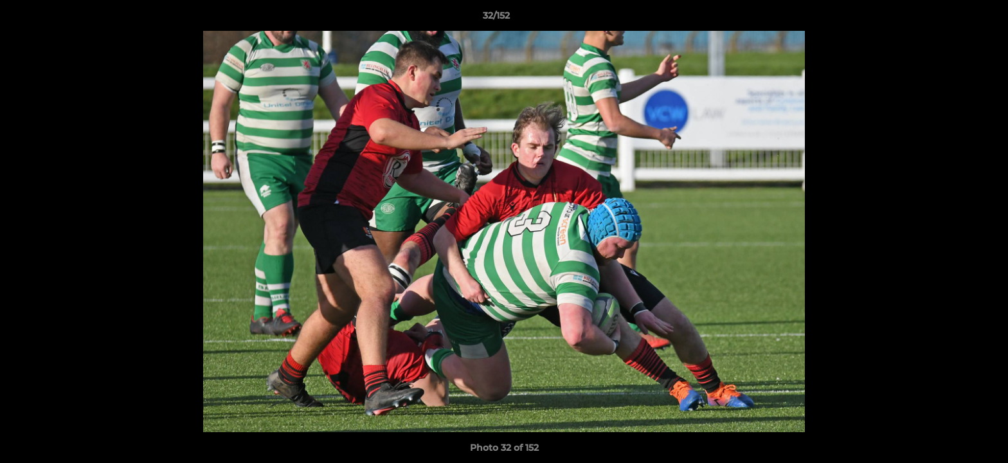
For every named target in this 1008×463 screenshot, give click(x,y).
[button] (954, 18)
